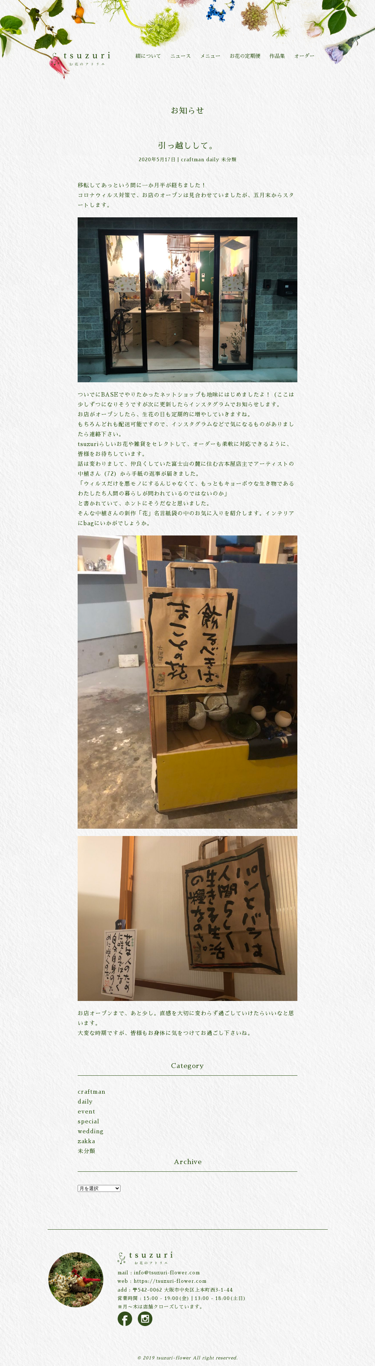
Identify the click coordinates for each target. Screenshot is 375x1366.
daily (212, 159)
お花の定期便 (245, 56)
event (86, 1111)
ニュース (180, 56)
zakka (86, 1141)
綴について (148, 56)
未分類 (229, 159)
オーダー (304, 56)
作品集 (277, 56)
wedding (91, 1131)
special (88, 1121)
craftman (192, 159)
